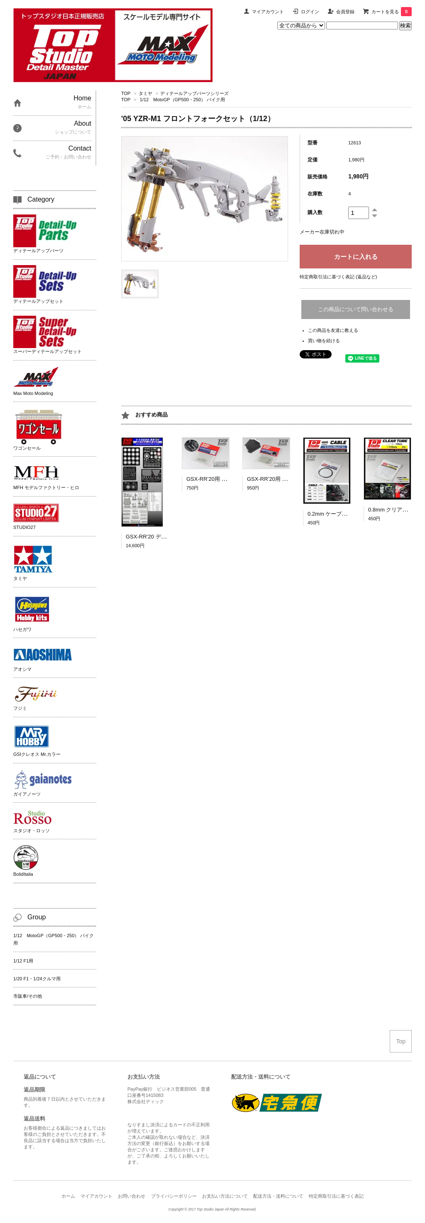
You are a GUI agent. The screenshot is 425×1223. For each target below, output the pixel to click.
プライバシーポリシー (174, 1196)
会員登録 (345, 11)
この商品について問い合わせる (355, 309)
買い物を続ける (324, 340)
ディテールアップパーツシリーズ (194, 93)
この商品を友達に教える (333, 330)
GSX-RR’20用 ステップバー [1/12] (227, 479)
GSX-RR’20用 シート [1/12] (280, 479)
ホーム (68, 1196)
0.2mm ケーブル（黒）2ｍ (340, 514)
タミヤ (145, 93)
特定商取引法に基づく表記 (336, 1196)
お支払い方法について (225, 1196)
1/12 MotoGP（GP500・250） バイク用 (182, 99)
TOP (125, 93)
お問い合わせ (131, 1196)
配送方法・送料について (278, 1196)
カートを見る (391, 11)
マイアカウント (268, 11)
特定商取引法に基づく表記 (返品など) (338, 276)
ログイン (310, 11)
